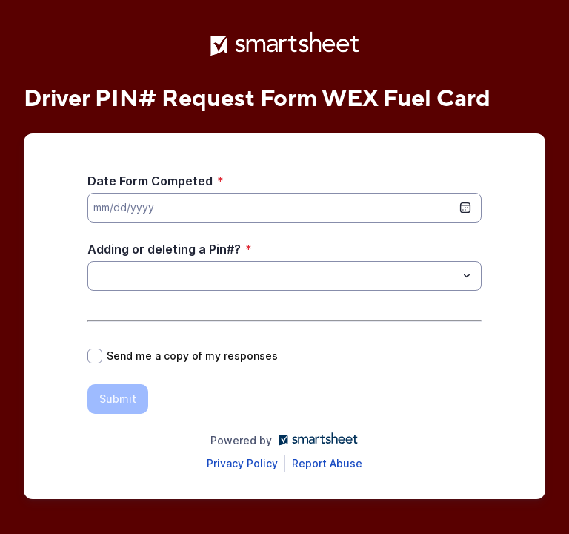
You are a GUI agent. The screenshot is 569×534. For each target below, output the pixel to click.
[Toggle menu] (466, 276)
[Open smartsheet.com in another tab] (315, 440)
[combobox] (284, 276)
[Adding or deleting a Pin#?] (272, 276)
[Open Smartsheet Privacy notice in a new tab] (242, 463)
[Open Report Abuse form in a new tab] (327, 463)
